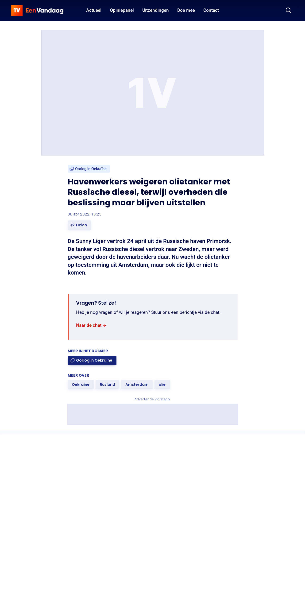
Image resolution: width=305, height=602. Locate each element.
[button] (79, 225)
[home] (37, 10)
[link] (89, 169)
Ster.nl (165, 399)
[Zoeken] (288, 10)
